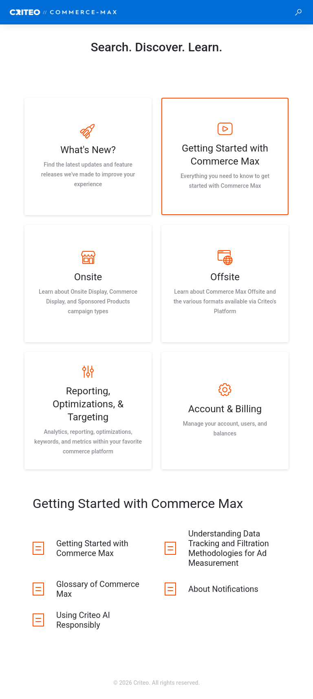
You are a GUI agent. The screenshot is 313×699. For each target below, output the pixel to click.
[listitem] (88, 156)
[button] (298, 12)
